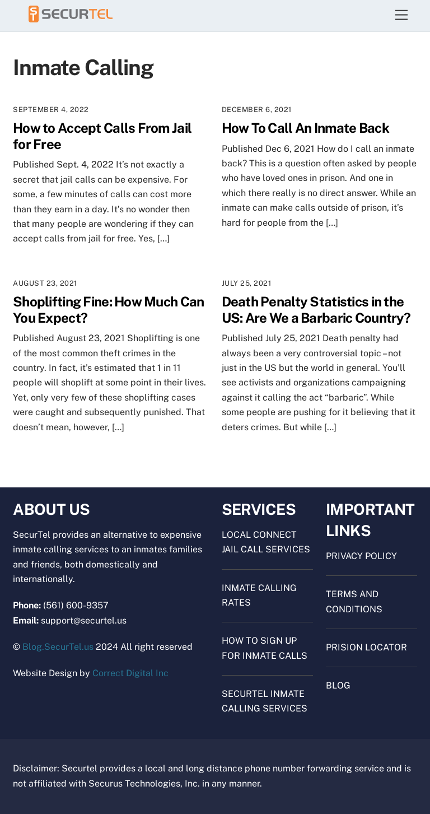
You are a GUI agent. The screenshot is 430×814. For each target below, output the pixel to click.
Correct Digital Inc (130, 673)
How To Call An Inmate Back (305, 128)
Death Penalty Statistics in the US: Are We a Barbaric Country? (316, 309)
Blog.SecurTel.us (58, 646)
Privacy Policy (361, 556)
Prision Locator (366, 647)
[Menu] (401, 15)
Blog (338, 685)
